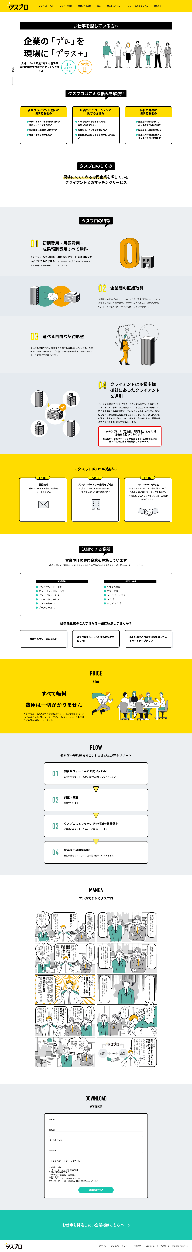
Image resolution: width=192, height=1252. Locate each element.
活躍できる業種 (84, 6)
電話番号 (52, 1150)
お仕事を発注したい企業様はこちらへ (93, 1224)
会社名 (52, 1119)
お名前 (52, 1129)
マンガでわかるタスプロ (138, 6)
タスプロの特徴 (65, 6)
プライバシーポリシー (56, 1181)
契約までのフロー (114, 6)
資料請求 (157, 6)
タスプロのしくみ (45, 6)
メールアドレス (55, 1140)
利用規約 (137, 1245)
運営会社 (102, 1245)
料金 (99, 6)
